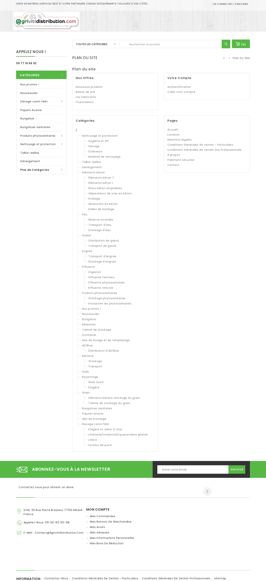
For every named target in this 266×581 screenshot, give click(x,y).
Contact (173, 165)
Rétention (89, 324)
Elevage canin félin (34, 96)
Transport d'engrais (102, 256)
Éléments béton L (101, 183)
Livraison (173, 134)
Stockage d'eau (99, 230)
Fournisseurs (85, 102)
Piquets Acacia (31, 105)
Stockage (95, 361)
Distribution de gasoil (103, 240)
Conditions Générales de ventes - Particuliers (200, 145)
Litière (92, 440)
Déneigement (30, 156)
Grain (86, 393)
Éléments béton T (101, 178)
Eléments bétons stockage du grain (114, 398)
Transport (95, 366)
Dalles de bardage (101, 209)
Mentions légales (179, 140)
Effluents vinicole (100, 288)
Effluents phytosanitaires (106, 282)
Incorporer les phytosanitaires (110, 303)
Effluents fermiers (101, 277)
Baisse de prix (85, 92)
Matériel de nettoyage (104, 157)
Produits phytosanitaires (37, 130)
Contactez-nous (56, 563)
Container (89, 335)
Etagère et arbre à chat (105, 429)
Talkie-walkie (29, 147)
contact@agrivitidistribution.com (59, 532)
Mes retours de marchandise (111, 522)
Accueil (172, 129)
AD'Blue (87, 345)
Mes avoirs (97, 527)
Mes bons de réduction (107, 543)
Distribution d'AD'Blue (103, 351)
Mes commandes (102, 516)
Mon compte (98, 509)
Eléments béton (93, 172)
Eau (84, 214)
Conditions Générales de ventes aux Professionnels (204, 150)
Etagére (94, 387)
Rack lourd (95, 382)
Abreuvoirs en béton (103, 204)
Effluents (88, 267)
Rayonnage (90, 377)
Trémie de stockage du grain (109, 403)
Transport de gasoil (102, 246)
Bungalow (27, 113)
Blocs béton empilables (105, 188)
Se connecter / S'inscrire (230, 4)
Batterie (88, 356)
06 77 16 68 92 (26, 63)
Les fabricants (86, 97)
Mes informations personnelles (112, 538)
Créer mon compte (181, 92)
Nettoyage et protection (38, 139)
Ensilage (94, 199)
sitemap (220, 563)
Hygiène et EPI (98, 141)
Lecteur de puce (100, 445)
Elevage (94, 146)
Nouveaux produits (89, 87)
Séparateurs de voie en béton (110, 193)
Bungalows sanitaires (35, 122)
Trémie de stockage (96, 330)
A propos (173, 155)
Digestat (94, 272)
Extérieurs (95, 151)
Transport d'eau (99, 225)
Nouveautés (29, 87)
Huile (85, 372)
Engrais (87, 251)
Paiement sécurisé (180, 160)
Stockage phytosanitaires (106, 298)
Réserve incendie (100, 220)
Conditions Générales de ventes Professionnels (176, 563)
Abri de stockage (94, 419)
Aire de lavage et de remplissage (106, 340)
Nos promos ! (29, 79)
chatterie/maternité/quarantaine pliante (118, 434)
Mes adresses (99, 532)
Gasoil (86, 235)
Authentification (179, 87)
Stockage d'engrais (102, 261)
